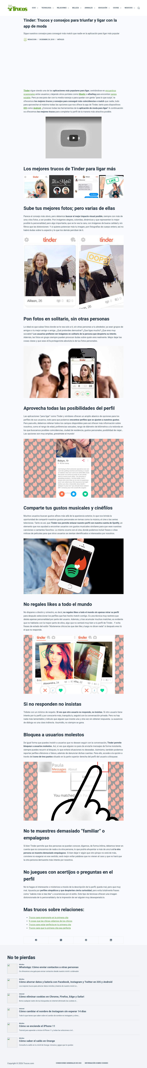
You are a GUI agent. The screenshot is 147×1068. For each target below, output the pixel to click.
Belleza (77, 8)
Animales (90, 8)
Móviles (60, 39)
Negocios (130, 8)
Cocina (117, 8)
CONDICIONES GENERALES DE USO (68, 1063)
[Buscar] (139, 8)
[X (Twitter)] (61, 940)
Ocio (35, 8)
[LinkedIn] (110, 940)
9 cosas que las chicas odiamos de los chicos (50, 921)
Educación (104, 8)
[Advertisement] (73, 65)
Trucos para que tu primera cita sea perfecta (50, 928)
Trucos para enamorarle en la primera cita (48, 917)
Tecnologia (48, 8)
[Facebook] (36, 940)
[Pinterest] (86, 940)
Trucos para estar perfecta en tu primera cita (50, 924)
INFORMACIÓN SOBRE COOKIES (96, 1063)
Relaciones (63, 8)
